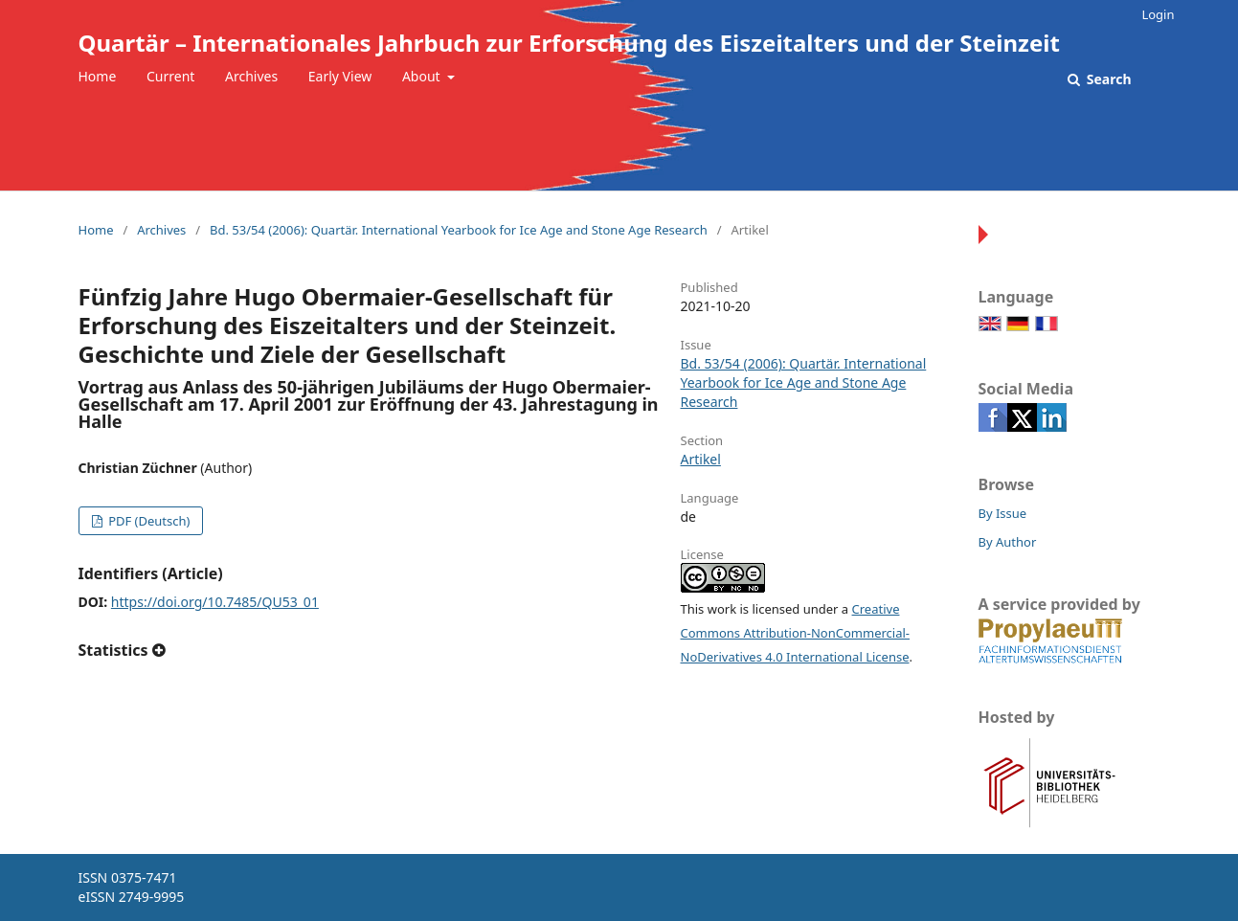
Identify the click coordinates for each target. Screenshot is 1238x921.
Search (1107, 79)
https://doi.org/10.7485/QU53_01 (215, 602)
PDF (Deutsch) (148, 520)
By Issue (1003, 513)
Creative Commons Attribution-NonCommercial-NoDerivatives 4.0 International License (796, 632)
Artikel (701, 459)
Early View (339, 76)
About (422, 76)
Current (170, 76)
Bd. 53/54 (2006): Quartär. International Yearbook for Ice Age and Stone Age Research (459, 229)
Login (1157, 14)
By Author (1008, 541)
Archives (251, 76)
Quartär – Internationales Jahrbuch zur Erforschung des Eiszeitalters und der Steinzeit (569, 42)
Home (98, 76)
